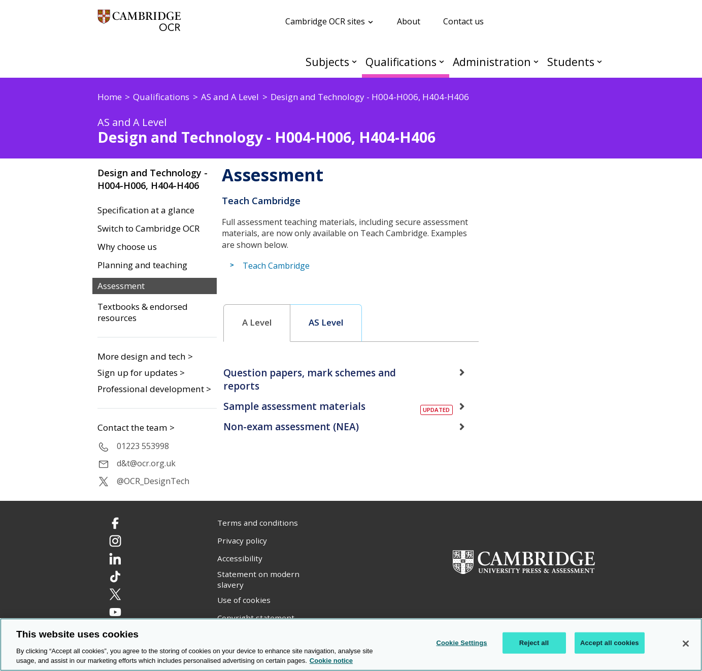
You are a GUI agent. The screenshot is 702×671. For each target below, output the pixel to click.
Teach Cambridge (276, 266)
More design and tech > (145, 356)
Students (570, 61)
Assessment (121, 286)
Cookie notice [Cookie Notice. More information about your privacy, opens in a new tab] (331, 660)
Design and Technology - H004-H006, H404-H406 (152, 179)
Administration (492, 61)
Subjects (327, 61)
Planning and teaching (142, 265)
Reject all (534, 643)
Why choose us (127, 246)
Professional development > (154, 389)
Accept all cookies (609, 643)
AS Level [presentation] (326, 322)
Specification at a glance (145, 210)
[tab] (257, 323)
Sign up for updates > (141, 372)
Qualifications (401, 61)
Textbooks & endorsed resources (142, 312)
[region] (351, 644)
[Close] (686, 643)
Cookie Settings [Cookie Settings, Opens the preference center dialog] (461, 643)
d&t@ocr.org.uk (146, 463)
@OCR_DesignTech (153, 481)
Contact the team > (136, 427)
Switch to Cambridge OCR (148, 228)
